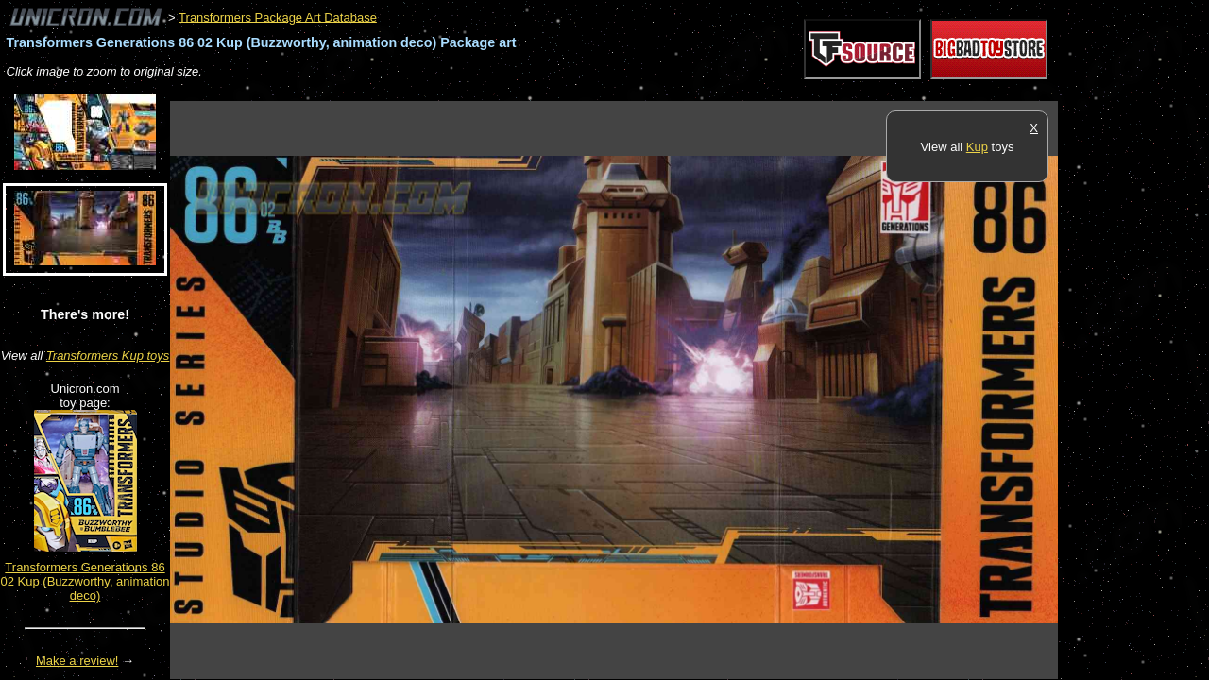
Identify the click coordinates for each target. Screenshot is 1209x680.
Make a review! (77, 661)
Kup (977, 147)
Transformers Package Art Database (278, 16)
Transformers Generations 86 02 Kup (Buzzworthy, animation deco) (85, 581)
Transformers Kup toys (108, 355)
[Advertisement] (514, 91)
